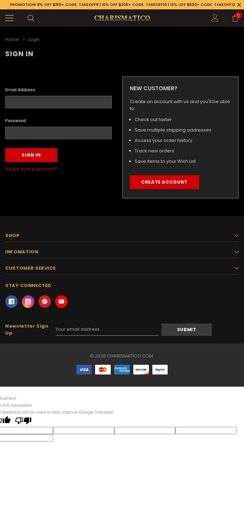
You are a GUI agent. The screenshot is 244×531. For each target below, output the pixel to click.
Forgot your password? (31, 169)
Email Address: (20, 90)
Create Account (164, 182)
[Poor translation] (23, 421)
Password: (16, 120)
